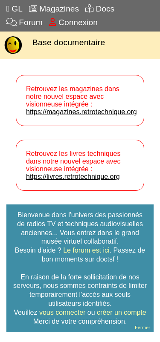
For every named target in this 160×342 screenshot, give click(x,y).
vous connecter (62, 312)
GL (14, 8)
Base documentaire (68, 42)
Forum (24, 22)
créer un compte (121, 312)
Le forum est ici (86, 250)
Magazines (54, 8)
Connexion (73, 22)
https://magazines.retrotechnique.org (81, 111)
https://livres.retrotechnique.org (73, 176)
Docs (99, 8)
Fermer (142, 327)
